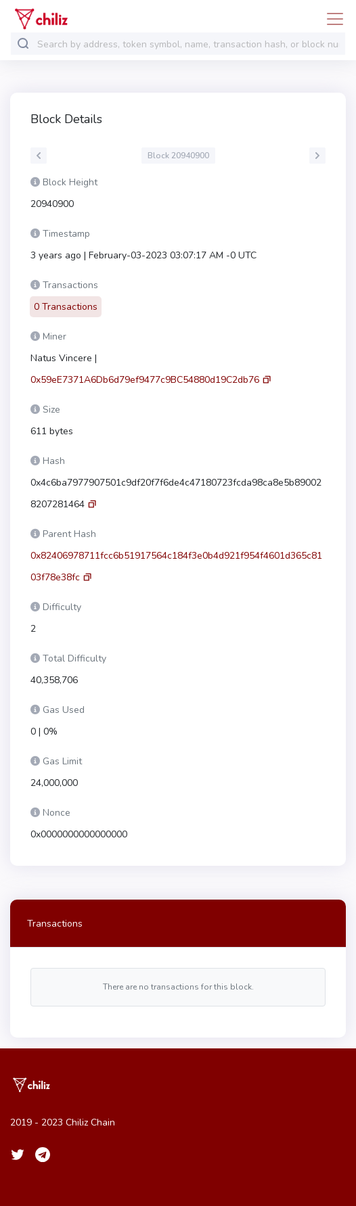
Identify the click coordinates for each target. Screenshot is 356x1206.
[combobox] (188, 44)
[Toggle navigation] (331, 19)
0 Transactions (65, 306)
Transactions (55, 923)
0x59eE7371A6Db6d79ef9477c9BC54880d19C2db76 (144, 379)
